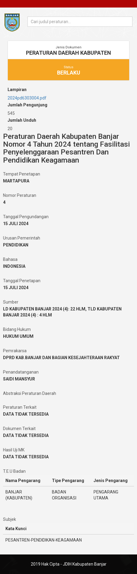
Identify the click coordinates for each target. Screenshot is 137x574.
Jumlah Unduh (22, 120)
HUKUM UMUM (18, 336)
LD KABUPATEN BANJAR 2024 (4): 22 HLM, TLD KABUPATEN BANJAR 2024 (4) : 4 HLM (62, 312)
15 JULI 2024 (15, 223)
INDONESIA (14, 266)
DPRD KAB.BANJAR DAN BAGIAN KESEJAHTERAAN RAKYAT (61, 357)
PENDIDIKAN (15, 245)
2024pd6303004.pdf (27, 98)
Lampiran (17, 89)
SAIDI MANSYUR (19, 379)
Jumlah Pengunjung (27, 104)
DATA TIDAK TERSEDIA (26, 414)
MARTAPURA (16, 181)
